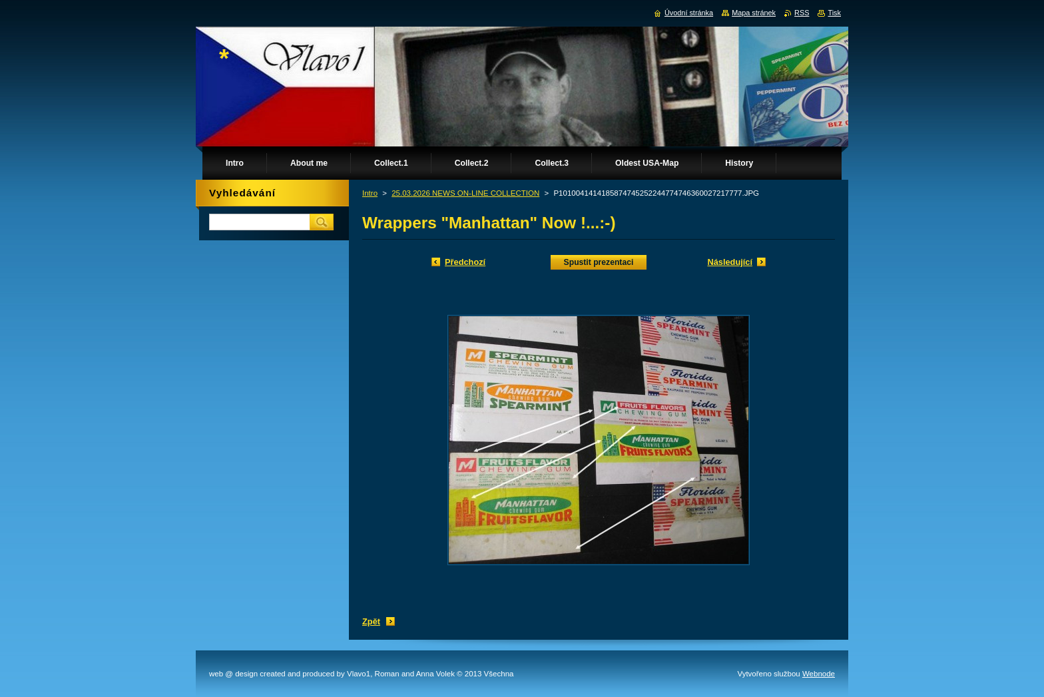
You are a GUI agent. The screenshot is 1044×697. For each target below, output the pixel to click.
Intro (370, 193)
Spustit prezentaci (599, 262)
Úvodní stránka (688, 13)
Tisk (834, 13)
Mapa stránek (754, 13)
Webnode (818, 674)
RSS (801, 13)
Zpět (371, 621)
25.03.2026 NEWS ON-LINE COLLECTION (465, 193)
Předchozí (465, 262)
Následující (729, 262)
